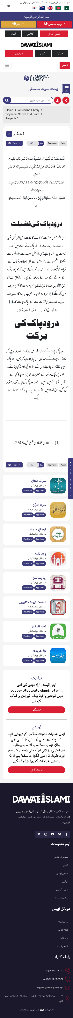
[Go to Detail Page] (35, 114)
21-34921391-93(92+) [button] (53, 970)
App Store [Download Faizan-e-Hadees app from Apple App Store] (40, 539)
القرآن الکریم (63, 930)
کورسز (43, 53)
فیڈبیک (36, 710)
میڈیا (60, 53)
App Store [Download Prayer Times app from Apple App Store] (40, 563)
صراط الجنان (63, 922)
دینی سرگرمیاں (62, 889)
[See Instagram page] (45, 834)
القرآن (13, 34)
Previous (52, 143)
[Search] (7, 100)
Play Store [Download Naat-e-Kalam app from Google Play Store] (28, 636)
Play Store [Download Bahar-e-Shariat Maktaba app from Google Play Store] (28, 660)
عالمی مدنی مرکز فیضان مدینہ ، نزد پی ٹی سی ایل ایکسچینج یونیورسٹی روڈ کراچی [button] (33, 998)
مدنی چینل (54, 34)
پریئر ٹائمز (64, 938)
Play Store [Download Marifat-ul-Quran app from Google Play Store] (28, 514)
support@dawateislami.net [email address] (50, 987)
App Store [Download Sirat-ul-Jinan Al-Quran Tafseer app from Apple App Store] (40, 490)
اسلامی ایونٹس (62, 873)
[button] (9, 134)
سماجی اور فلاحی (61, 857)
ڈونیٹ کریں (36, 770)
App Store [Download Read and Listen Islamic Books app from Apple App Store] (40, 587)
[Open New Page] (32, 143)
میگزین (19, 53)
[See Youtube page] (52, 834)
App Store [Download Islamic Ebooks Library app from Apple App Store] (40, 612)
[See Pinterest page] (38, 834)
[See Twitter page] (59, 834)
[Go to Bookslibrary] (36, 78)
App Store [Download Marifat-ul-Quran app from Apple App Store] (40, 514)
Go (41, 143)
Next (63, 143)
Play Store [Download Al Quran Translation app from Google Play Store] (28, 490)
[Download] (57, 100)
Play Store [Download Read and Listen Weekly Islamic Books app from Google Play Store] (28, 587)
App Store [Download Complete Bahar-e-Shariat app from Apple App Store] (40, 660)
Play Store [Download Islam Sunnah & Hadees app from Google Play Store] (28, 539)
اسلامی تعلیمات (61, 898)
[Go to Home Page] (36, 43)
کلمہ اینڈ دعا (62, 946)
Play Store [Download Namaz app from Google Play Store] (28, 563)
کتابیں (30, 34)
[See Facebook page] (66, 834)
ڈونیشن (65, 65)
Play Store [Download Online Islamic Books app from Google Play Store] (28, 612)
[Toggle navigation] (7, 65)
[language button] (18, 24)
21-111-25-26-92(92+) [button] (53, 979)
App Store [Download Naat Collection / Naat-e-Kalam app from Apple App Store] (40, 636)
